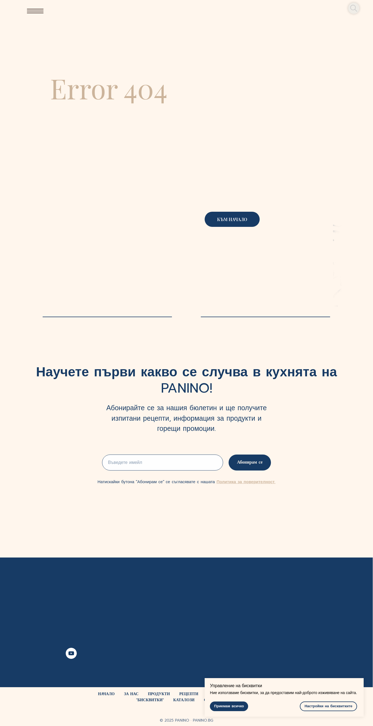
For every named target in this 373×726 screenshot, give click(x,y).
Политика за (229, 482)
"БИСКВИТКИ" (150, 700)
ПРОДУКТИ (159, 694)
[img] (186, 11)
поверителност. (259, 482)
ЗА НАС (131, 694)
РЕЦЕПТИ (188, 694)
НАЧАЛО (106, 694)
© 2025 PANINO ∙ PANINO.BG (186, 720)
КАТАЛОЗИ (183, 700)
